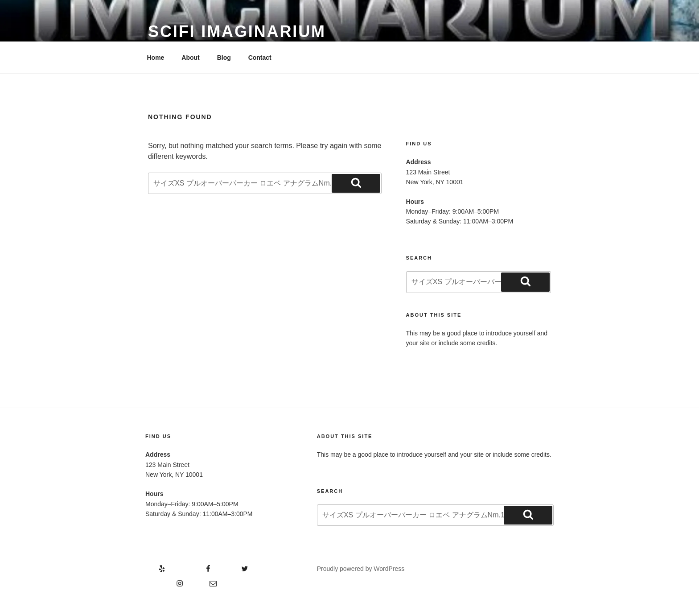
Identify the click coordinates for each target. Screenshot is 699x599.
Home (155, 57)
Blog (224, 57)
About (190, 57)
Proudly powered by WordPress (361, 568)
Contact (259, 57)
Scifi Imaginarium (237, 31)
